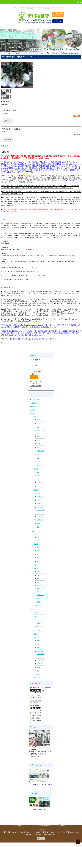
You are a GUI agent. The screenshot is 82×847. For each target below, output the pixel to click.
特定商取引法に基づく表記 (70, 53)
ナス (38, 458)
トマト (38, 454)
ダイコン (39, 479)
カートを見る (52, 53)
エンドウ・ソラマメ (40, 539)
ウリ (38, 427)
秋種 (32, 531)
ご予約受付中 (35, 399)
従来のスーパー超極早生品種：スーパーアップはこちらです (21, 267)
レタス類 (39, 520)
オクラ (38, 436)
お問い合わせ (7, 121)
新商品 (18, 53)
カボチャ (39, 440)
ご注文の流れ (38, 53)
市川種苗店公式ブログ (39, 809)
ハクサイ (39, 503)
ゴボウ (38, 475)
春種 (32, 413)
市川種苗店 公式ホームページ (42, 784)
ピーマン (39, 461)
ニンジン (39, 482)
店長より (27, 53)
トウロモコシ (40, 451)
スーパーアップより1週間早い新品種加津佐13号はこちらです (21, 271)
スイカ (38, 447)
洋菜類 (38, 523)
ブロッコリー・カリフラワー (40, 510)
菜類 (38, 527)
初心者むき (34, 403)
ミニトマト (40, 465)
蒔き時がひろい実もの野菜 (38, 676)
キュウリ (39, 444)
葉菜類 (36, 490)
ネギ (38, 500)
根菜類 (36, 469)
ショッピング (7, 53)
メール (55, 325)
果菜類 (36, 416)
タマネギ (39, 554)
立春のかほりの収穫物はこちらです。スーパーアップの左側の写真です (24, 275)
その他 (38, 420)
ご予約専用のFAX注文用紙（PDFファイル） (16, 279)
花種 (35, 486)
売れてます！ (35, 406)
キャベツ (39, 496)
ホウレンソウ (40, 516)
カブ (38, 472)
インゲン (39, 423)
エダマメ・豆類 (40, 432)
